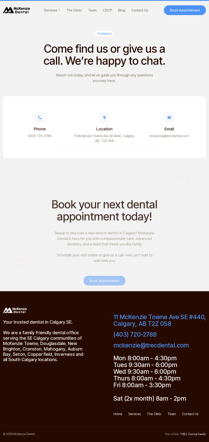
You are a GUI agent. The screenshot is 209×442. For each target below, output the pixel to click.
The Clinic (74, 10)
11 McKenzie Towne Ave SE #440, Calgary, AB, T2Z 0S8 (104, 139)
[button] (52, 10)
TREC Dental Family (193, 434)
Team (92, 10)
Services (134, 414)
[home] (16, 10)
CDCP (107, 10)
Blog (121, 10)
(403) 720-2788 (39, 137)
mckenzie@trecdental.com (169, 137)
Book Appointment (185, 10)
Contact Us (139, 10)
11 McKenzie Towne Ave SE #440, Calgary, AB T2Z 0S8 (159, 320)
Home (117, 414)
